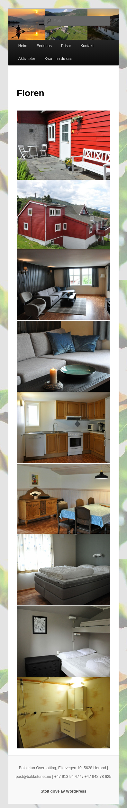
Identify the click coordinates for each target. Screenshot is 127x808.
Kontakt (87, 46)
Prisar (66, 46)
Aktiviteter (26, 58)
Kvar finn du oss (58, 58)
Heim (22, 46)
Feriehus (44, 46)
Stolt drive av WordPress (63, 791)
